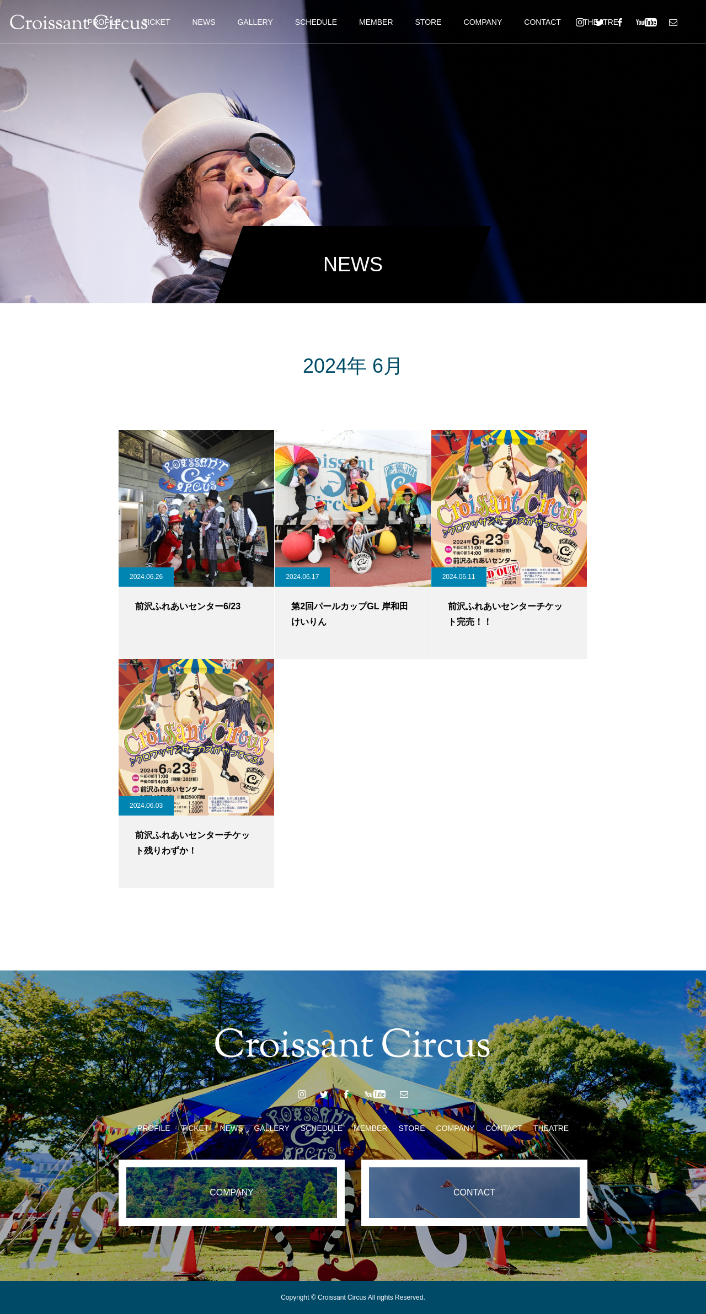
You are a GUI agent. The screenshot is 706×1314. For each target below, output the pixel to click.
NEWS (203, 22)
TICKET (156, 22)
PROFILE (153, 1128)
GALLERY (254, 22)
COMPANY (483, 22)
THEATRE (551, 1128)
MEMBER (376, 22)
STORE (428, 22)
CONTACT (542, 22)
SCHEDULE (316, 22)
